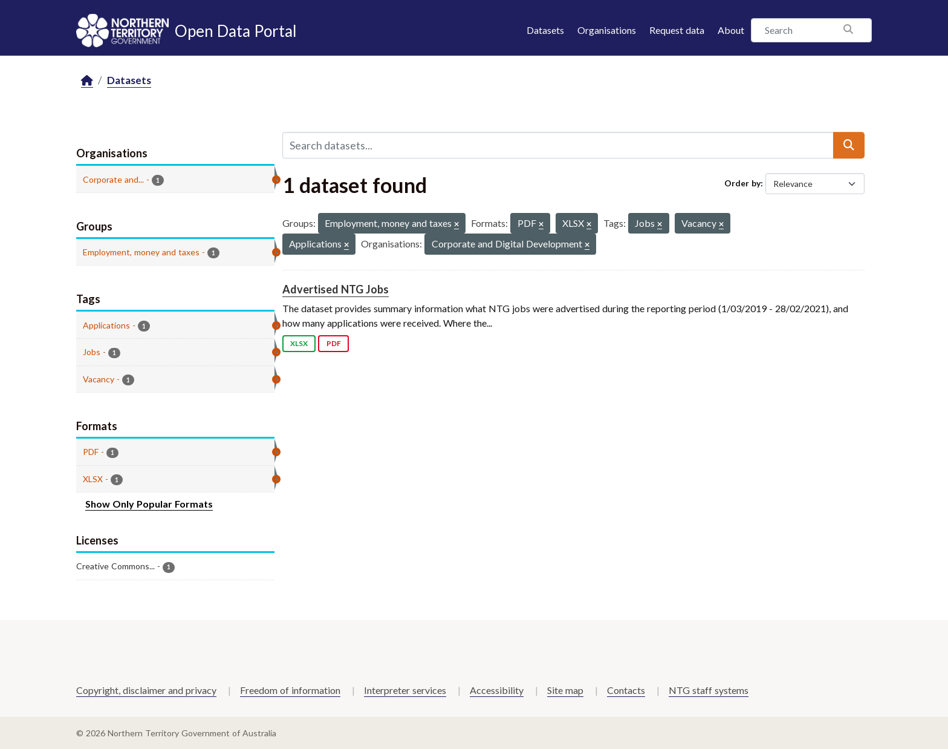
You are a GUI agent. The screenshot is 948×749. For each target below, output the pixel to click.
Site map (565, 690)
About (731, 30)
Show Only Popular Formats (149, 503)
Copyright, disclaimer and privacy (146, 690)
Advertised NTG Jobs (335, 289)
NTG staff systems (708, 690)
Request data (676, 30)
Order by (742, 183)
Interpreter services (405, 690)
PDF (333, 343)
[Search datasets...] (558, 145)
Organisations (606, 30)
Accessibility (497, 690)
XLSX (299, 343)
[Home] (87, 81)
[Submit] (849, 145)
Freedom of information (290, 690)
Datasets (545, 30)
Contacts (626, 690)
